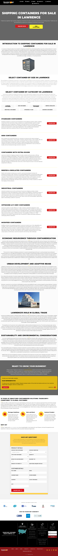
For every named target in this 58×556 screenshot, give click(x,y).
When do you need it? (16, 463)
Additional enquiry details (35, 463)
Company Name (14, 475)
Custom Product (49, 412)
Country (13, 479)
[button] (2, 506)
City (12, 484)
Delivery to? (32, 459)
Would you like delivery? (17, 459)
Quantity (31, 454)
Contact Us (51, 387)
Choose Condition (33, 450)
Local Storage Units (32, 536)
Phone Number (32, 475)
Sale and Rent (30, 412)
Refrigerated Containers (32, 537)
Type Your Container (16, 454)
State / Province (33, 479)
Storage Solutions (13, 412)
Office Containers (32, 531)
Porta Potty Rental (32, 534)
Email (30, 470)
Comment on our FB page (42, 530)
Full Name (13, 470)
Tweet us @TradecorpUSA (42, 528)
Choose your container (17, 450)
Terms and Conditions (27, 551)
